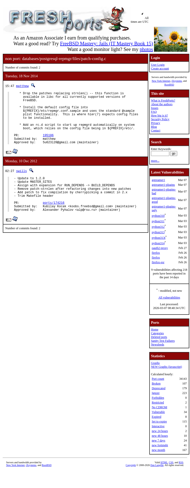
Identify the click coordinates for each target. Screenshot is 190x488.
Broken (156, 383)
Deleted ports (159, 337)
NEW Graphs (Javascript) (166, 366)
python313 (158, 232)
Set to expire (159, 421)
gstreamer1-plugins (163, 184)
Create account (160, 68)
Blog (154, 126)
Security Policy (160, 119)
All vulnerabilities (169, 297)
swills (21, 182)
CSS (171, 462)
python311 (158, 221)
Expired (156, 416)
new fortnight (160, 445)
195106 (48, 145)
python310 (158, 216)
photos (146, 49)
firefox (156, 252)
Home (154, 329)
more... (155, 160)
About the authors (161, 104)
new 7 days (158, 440)
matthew (22, 86)
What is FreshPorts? (163, 100)
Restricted (158, 402)
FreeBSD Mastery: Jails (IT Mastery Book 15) (106, 43)
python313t (159, 238)
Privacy (155, 123)
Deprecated (159, 388)
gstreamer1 (158, 180)
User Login (157, 64)
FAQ (154, 112)
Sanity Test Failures (163, 340)
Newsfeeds (157, 344)
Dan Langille (157, 465)
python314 (158, 243)
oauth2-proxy (160, 248)
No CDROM (159, 407)
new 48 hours (160, 436)
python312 (158, 226)
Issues (154, 108)
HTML (164, 462)
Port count (158, 378)
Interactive (158, 426)
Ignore (156, 393)
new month (158, 450)
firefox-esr (158, 262)
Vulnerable (158, 412)
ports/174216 (53, 220)
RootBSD (169, 84)
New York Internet (161, 81)
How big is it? (159, 115)
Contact (155, 130)
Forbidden (158, 398)
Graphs (155, 363)
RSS (181, 462)
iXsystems (177, 81)
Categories (157, 333)
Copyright (131, 465)
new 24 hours (160, 431)
